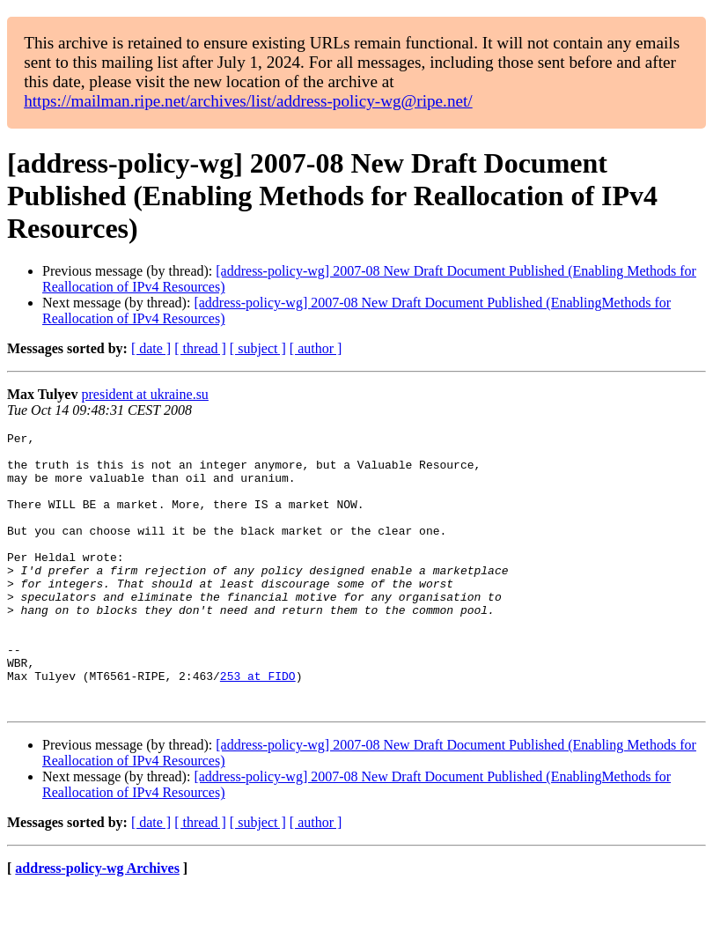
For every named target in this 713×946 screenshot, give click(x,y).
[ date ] (151, 348)
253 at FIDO (258, 726)
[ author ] (316, 348)
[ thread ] (200, 348)
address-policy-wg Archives (97, 923)
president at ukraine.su (144, 394)
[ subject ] (258, 348)
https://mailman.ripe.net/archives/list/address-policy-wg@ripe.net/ (248, 101)
